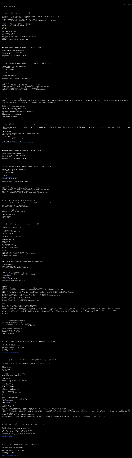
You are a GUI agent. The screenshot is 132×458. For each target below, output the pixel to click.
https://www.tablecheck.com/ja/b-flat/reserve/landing (18, 113)
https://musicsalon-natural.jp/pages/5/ (10, 74)
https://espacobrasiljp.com (8, 238)
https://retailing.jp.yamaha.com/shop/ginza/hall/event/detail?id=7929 (17, 142)
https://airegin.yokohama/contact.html (10, 352)
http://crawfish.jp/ (6, 56)
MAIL (6, 217)
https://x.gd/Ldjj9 (12, 38)
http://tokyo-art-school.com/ (8, 436)
